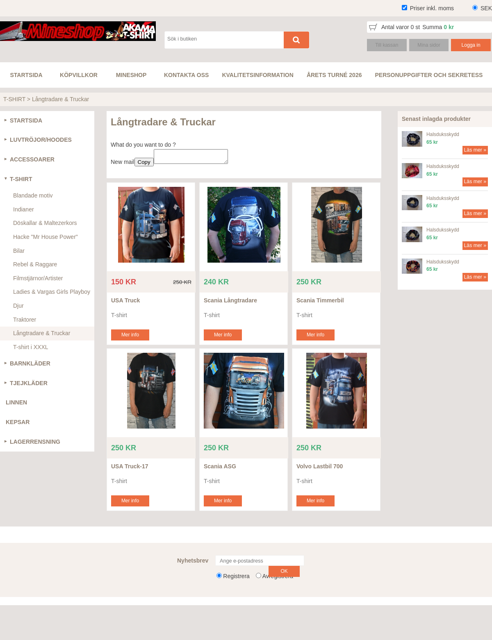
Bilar (19, 250)
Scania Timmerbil (320, 303)
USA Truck (125, 303)
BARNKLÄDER (30, 363)
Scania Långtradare (230, 303)
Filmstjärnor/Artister (38, 278)
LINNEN (16, 402)
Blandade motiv (33, 195)
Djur (18, 305)
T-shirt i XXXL (30, 347)
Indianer (23, 209)
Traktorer (24, 319)
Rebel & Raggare (35, 264)
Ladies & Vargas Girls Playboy (51, 291)
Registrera (236, 578)
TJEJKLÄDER (29, 383)
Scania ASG (220, 468)
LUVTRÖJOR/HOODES (41, 139)
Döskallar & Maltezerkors (45, 223)
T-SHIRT (14, 99)
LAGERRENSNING (35, 441)
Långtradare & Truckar (60, 99)
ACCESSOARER (32, 159)
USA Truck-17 (129, 468)
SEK (486, 8)
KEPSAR (18, 422)
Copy (144, 164)
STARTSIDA (26, 120)
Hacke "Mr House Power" (45, 237)
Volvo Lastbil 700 (319, 468)
